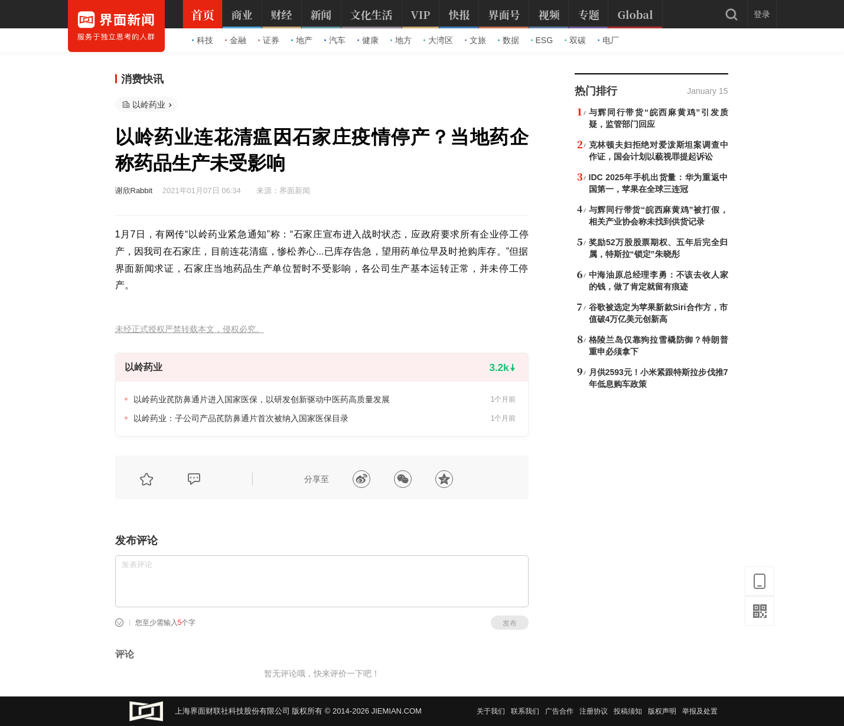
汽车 (335, 40)
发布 (510, 623)
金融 (235, 40)
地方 (401, 40)
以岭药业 (148, 104)
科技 (202, 40)
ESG (542, 40)
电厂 (608, 40)
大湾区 (438, 40)
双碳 (575, 40)
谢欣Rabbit (134, 190)
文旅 (475, 40)
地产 (301, 40)
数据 (508, 40)
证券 (268, 40)
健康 (368, 40)
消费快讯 (142, 79)
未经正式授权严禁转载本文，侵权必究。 (189, 329)
